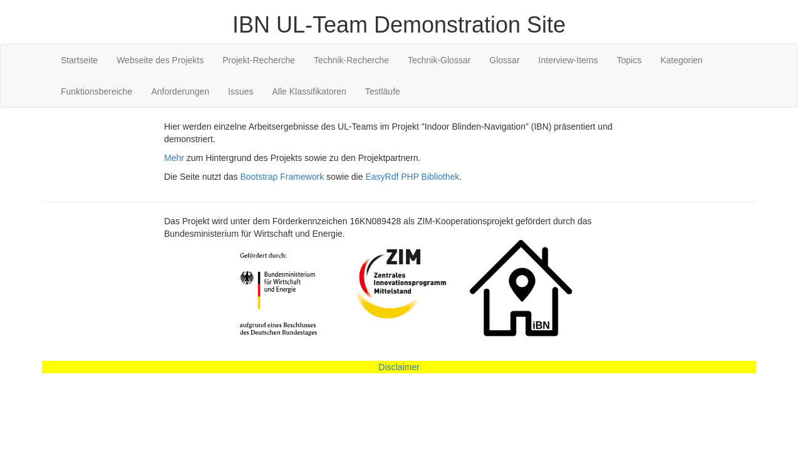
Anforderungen (180, 91)
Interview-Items (568, 60)
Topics (628, 60)
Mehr (174, 158)
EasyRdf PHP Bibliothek (412, 177)
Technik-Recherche (351, 60)
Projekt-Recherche (258, 60)
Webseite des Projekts (160, 60)
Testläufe (382, 91)
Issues (240, 91)
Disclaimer (398, 367)
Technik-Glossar (439, 60)
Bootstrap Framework (282, 177)
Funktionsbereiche (96, 91)
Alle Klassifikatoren (309, 91)
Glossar (504, 60)
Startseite (79, 60)
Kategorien (681, 60)
